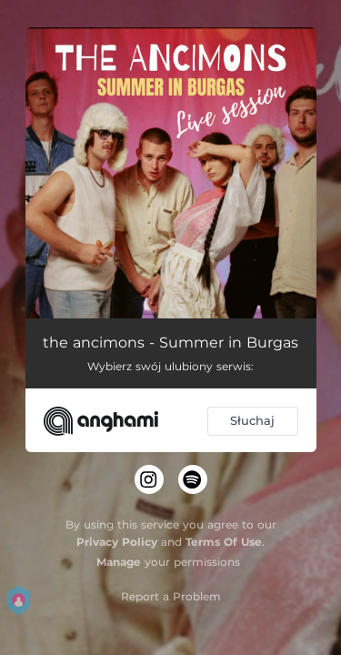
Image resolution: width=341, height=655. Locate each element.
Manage (118, 562)
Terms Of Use (224, 542)
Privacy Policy (116, 542)
